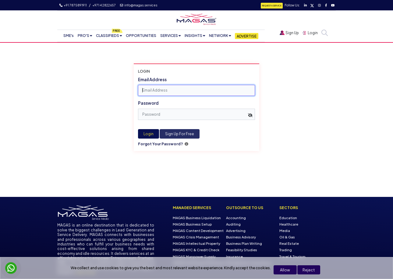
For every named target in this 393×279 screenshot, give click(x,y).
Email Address (152, 79)
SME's (68, 35)
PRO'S (83, 35)
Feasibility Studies (241, 250)
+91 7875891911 (73, 5)
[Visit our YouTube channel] (332, 5)
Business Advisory (241, 237)
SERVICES (169, 35)
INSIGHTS (193, 35)
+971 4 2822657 (104, 5)
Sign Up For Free (179, 134)
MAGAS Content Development (198, 231)
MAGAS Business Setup (192, 224)
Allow (285, 269)
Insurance (234, 256)
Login (148, 134)
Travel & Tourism (292, 256)
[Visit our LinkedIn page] (305, 5)
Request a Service (271, 5)
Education (288, 218)
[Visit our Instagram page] (319, 5)
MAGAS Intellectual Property (196, 243)
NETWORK (218, 35)
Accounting (236, 218)
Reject (309, 269)
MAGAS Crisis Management (196, 237)
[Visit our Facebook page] (325, 5)
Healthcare (288, 224)
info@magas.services (138, 5)
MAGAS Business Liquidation (197, 218)
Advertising (236, 231)
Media (284, 231)
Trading (285, 250)
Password (148, 103)
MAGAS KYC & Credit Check (196, 250)
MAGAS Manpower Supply (194, 256)
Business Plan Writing (244, 243)
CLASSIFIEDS (107, 35)
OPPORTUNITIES (141, 35)
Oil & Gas (287, 237)
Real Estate (289, 243)
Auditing (233, 224)
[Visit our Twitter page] (312, 5)
